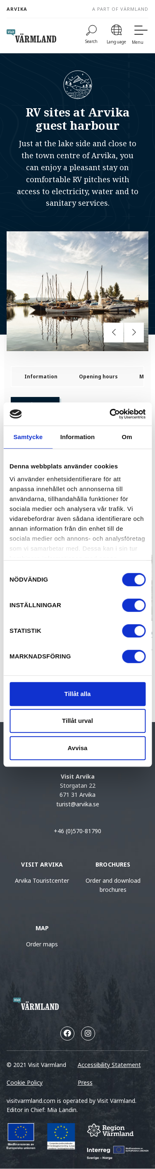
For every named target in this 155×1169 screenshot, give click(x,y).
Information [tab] (77, 436)
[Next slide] (134, 332)
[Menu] (140, 35)
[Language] (116, 35)
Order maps (42, 944)
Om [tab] (127, 436)
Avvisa (78, 747)
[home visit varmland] (31, 36)
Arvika (17, 9)
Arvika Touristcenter (42, 880)
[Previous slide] (114, 332)
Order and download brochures (113, 885)
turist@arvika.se (77, 804)
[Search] (92, 35)
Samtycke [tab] (28, 436)
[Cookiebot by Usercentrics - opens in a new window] (110, 414)
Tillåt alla (77, 693)
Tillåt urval (77, 720)
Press (85, 1082)
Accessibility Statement (109, 1065)
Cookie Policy (25, 1082)
